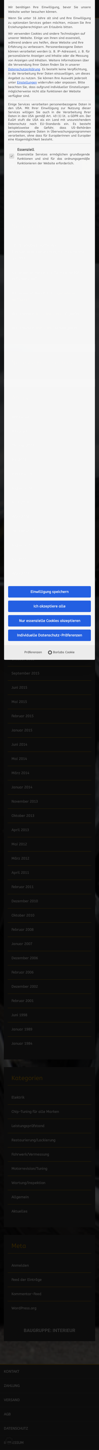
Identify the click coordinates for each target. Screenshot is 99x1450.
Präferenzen (33, 298)
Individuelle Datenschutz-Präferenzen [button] (49, 281)
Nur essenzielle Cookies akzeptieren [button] (49, 267)
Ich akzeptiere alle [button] (49, 252)
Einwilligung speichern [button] (49, 238)
